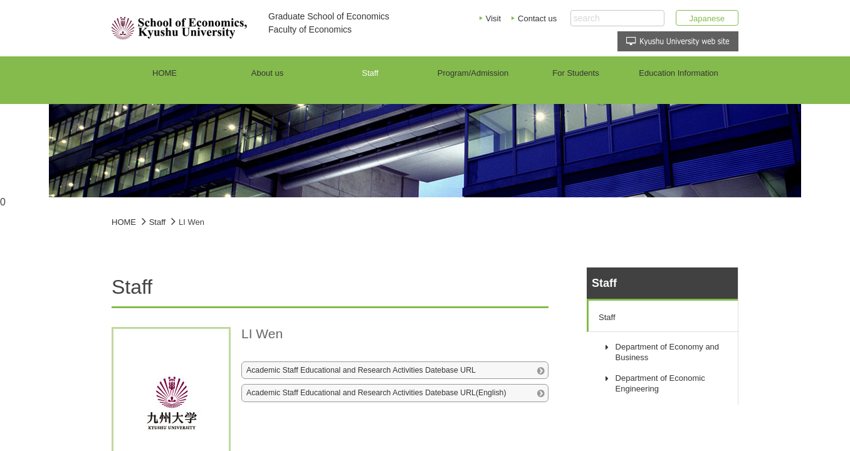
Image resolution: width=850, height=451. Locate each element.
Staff (607, 317)
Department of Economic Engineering (660, 383)
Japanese (707, 18)
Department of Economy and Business (667, 352)
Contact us (537, 18)
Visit (493, 18)
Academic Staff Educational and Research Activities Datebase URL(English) (376, 392)
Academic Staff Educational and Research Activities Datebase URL (361, 370)
